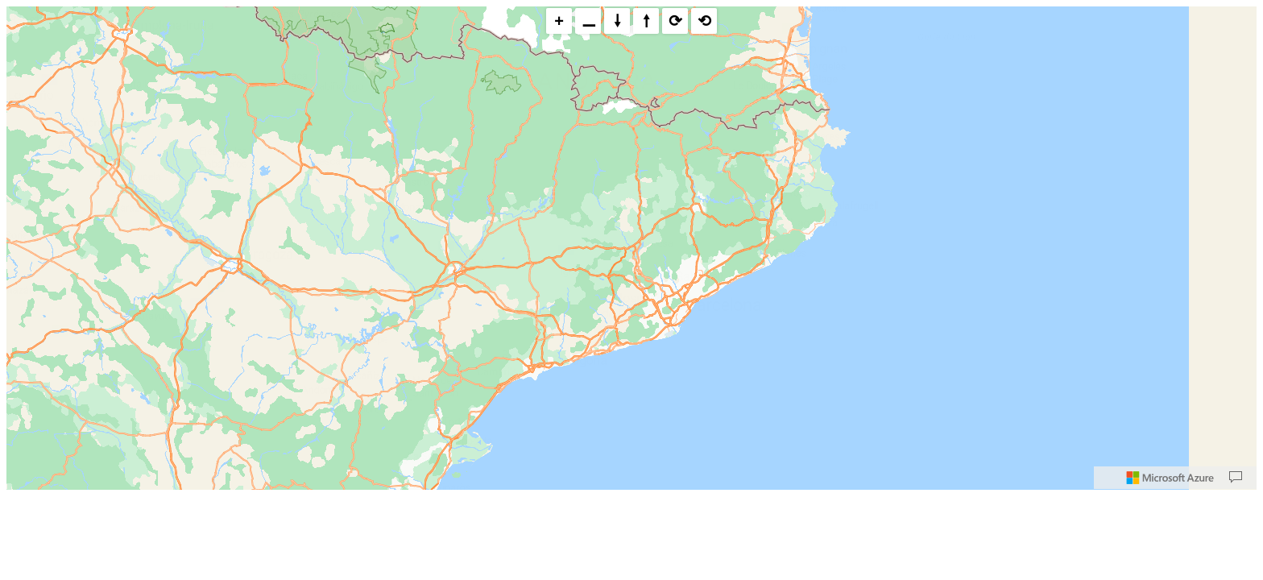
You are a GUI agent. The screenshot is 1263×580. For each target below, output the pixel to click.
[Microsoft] (1170, 477)
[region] (631, 248)
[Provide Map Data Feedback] (1236, 478)
